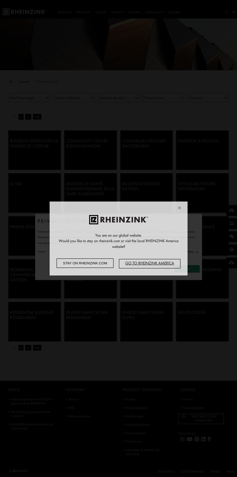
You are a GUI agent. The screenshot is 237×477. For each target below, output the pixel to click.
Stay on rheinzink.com (85, 263)
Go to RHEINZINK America (149, 263)
